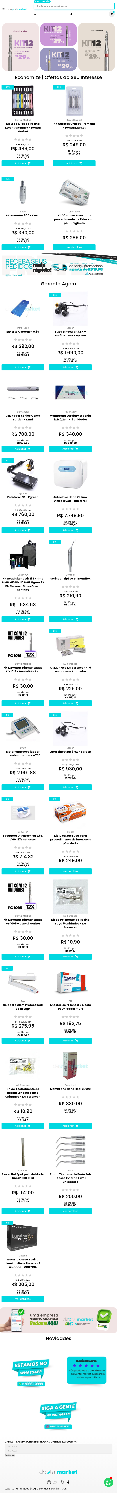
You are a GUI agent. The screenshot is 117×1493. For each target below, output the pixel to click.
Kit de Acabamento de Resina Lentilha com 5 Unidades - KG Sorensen (22, 1092)
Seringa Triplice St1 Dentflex (70, 578)
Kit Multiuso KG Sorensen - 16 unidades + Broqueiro (70, 669)
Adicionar (23, 163)
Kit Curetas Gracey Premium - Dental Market (74, 125)
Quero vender (42, 1)
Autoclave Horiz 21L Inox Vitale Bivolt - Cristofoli (70, 499)
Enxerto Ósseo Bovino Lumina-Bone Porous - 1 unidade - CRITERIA (23, 1263)
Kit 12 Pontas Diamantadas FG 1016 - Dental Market (23, 669)
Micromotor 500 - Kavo (22, 215)
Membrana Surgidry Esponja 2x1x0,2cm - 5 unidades (70, 417)
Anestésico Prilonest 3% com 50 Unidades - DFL (70, 1007)
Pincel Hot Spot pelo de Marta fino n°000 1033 (23, 1176)
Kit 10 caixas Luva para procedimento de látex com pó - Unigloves (74, 219)
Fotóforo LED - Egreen (22, 497)
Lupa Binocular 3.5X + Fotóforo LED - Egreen (70, 333)
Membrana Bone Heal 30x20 (70, 1089)
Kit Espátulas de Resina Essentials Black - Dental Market (23, 127)
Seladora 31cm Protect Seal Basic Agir (23, 1007)
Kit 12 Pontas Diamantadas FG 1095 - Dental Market (23, 921)
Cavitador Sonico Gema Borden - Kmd (23, 417)
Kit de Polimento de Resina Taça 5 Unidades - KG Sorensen (70, 923)
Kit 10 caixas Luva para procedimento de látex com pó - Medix (70, 839)
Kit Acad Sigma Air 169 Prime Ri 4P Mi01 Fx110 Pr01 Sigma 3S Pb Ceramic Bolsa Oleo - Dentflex (23, 584)
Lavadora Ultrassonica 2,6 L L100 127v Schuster (23, 837)
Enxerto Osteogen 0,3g (22, 332)
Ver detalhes (74, 247)
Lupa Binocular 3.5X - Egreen (70, 752)
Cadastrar (10, 1455)
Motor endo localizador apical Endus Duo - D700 (22, 753)
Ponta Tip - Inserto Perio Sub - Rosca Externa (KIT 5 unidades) (70, 1178)
